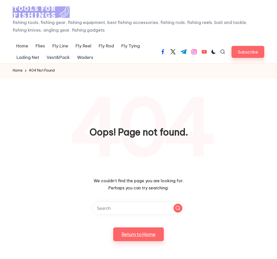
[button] (247, 52)
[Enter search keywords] (138, 208)
